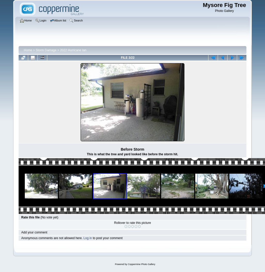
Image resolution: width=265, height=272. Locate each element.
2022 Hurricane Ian (73, 50)
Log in (87, 238)
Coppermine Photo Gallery (141, 264)
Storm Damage (46, 50)
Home (28, 50)
